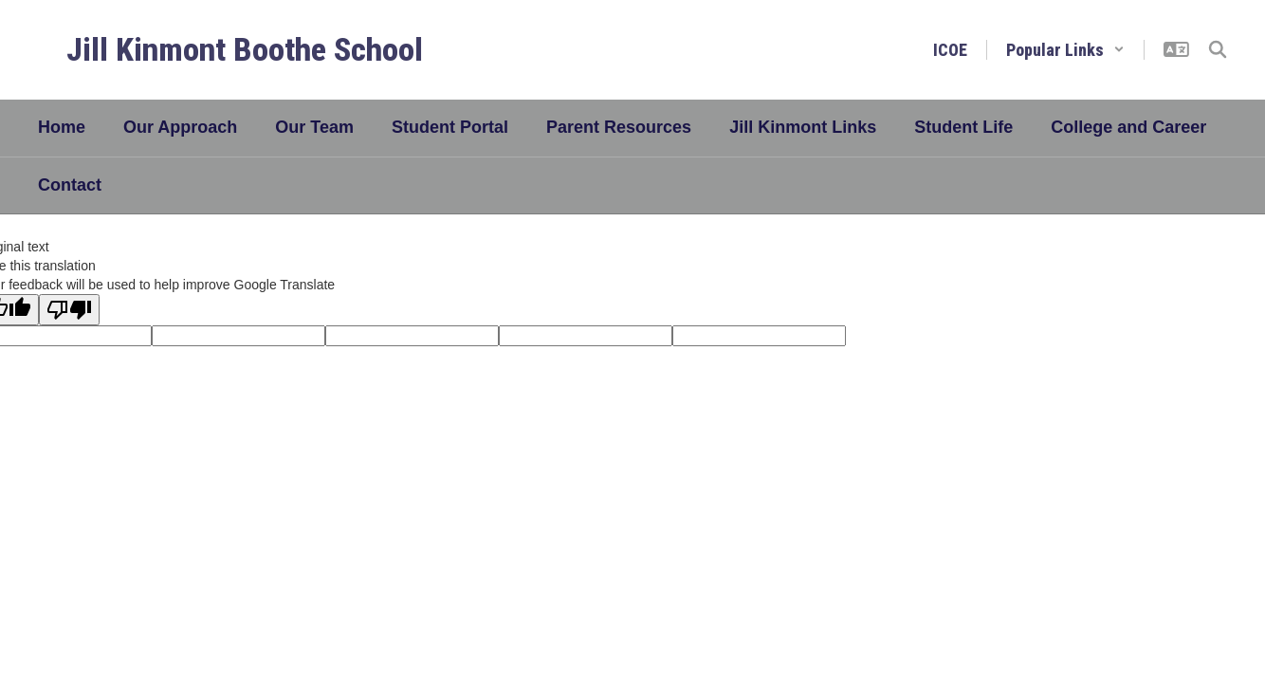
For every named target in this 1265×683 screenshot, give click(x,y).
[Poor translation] (69, 309)
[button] (1065, 50)
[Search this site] (1217, 49)
